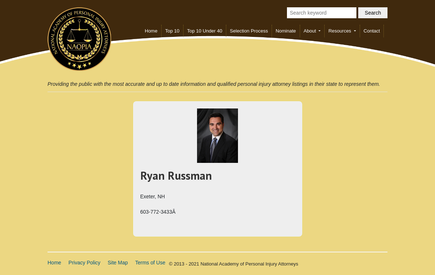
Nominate (286, 31)
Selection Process (249, 31)
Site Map (118, 263)
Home (151, 31)
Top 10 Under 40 (204, 31)
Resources (340, 31)
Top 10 (172, 31)
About (311, 31)
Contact (372, 31)
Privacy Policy (84, 263)
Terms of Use (150, 263)
